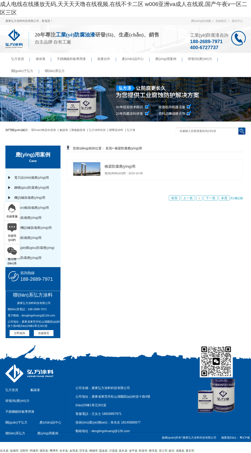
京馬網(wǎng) (137, 447)
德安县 (44, 450)
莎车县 (83, 450)
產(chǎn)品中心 (135, 59)
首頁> (110, 148)
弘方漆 (131, 130)
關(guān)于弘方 (25, 71)
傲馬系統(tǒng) (158, 447)
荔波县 (103, 450)
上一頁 (188, 198)
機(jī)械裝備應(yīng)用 (29, 197)
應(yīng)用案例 (168, 59)
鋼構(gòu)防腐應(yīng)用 (31, 187)
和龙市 (143, 450)
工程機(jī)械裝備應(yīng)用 (33, 227)
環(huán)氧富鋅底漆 (43, 130)
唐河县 (153, 450)
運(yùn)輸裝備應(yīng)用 (31, 207)
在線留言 (43, 333)
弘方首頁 (20, 59)
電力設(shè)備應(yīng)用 (31, 177)
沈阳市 (24, 450)
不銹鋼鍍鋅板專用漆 (74, 59)
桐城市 (93, 450)
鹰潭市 (54, 450)
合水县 (4, 450)
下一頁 (210, 198)
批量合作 (106, 59)
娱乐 (171, 450)
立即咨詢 (19, 333)
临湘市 (14, 450)
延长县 (123, 450)
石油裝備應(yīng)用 (28, 217)
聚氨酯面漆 (78, 130)
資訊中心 (237, 20)
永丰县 (63, 450)
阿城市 (34, 450)
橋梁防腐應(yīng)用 (28, 257)
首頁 (174, 198)
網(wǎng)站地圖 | (203, 20)
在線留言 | (223, 20)
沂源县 (113, 450)
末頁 (224, 198)
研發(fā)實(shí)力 (203, 59)
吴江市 (163, 450)
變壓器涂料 (116, 130)
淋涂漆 (43, 59)
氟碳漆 (63, 130)
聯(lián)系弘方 (55, 71)
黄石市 (190, 450)
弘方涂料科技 (97, 130)
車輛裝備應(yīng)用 (28, 237)
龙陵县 (180, 450)
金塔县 (74, 450)
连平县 (133, 450)
